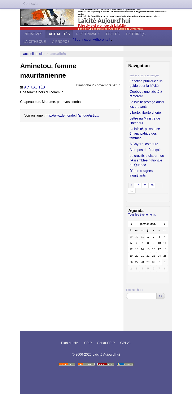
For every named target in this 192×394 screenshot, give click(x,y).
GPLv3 (125, 343)
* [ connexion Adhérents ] (92, 39)
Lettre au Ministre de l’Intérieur (145, 121)
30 (152, 185)
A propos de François (145, 150)
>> (160, 296)
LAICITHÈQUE (34, 41)
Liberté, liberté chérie (145, 112)
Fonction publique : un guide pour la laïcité (146, 83)
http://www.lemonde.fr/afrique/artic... (72, 115)
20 (145, 185)
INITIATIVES (32, 34)
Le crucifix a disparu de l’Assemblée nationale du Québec (147, 160)
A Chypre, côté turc (144, 144)
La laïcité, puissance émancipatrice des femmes (145, 133)
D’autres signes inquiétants (141, 173)
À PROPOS (61, 41)
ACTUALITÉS (59, 34)
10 (137, 185)
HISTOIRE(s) (136, 34)
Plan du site (70, 343)
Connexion (31, 3)
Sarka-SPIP (106, 343)
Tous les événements (142, 214)
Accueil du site (33, 54)
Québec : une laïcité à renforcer (146, 94)
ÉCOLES (113, 34)
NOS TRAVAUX (88, 34)
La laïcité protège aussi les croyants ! (147, 104)
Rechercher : (134, 289)
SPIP (88, 343)
